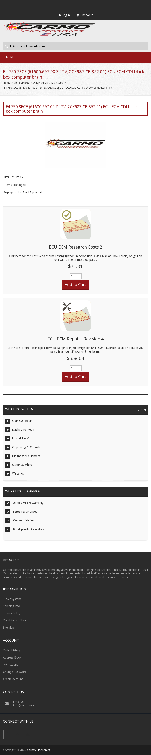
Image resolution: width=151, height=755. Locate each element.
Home (6, 82)
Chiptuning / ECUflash (22, 447)
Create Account (13, 679)
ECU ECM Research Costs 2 (75, 247)
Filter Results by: (13, 177)
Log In (64, 15)
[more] (141, 409)
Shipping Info (11, 606)
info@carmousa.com (26, 705)
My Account (10, 665)
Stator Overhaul (19, 465)
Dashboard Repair (20, 429)
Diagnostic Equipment (22, 456)
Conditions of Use (14, 620)
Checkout (85, 15)
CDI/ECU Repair (18, 421)
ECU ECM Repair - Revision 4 (75, 339)
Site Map (8, 627)
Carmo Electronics (38, 750)
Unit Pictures (40, 82)
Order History (11, 650)
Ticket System (12, 599)
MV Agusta (57, 82)
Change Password (15, 672)
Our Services (21, 82)
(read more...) (119, 577)
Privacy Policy (11, 613)
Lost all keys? (17, 438)
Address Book (12, 657)
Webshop (15, 473)
